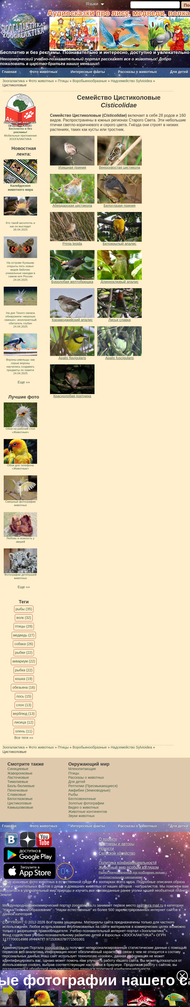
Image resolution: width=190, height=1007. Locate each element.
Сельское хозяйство (117, 853)
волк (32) (23, 618)
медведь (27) (24, 635)
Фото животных (44, 72)
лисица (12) (23, 722)
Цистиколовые (19, 803)
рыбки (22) (24, 653)
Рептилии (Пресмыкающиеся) (93, 786)
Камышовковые (20, 807)
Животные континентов (87, 812)
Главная (9, 72)
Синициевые (17, 769)
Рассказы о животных (137, 72)
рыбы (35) (24, 609)
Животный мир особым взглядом (129, 867)
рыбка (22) (24, 670)
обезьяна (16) (23, 687)
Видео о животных (83, 807)
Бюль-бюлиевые (21, 786)
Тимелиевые (17, 782)
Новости (106, 848)
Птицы (73, 773)
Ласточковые (18, 777)
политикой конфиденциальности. (123, 969)
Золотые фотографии (86, 803)
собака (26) (23, 644)
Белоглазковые (20, 799)
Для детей (179, 72)
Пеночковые (17, 790)
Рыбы (73, 794)
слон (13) (23, 705)
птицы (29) (24, 626)
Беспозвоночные (82, 799)
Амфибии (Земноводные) (89, 790)
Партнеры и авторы (116, 844)
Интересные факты (88, 72)
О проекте (108, 839)
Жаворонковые (19, 773)
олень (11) (23, 731)
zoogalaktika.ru (57, 948)
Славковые (16, 794)
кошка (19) (23, 679)
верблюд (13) (24, 714)
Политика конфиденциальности (128, 863)
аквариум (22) (23, 661)
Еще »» (24, 382)
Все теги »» (23, 738)
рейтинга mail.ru (150, 905)
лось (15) (23, 696)
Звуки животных (81, 816)
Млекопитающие (82, 769)
